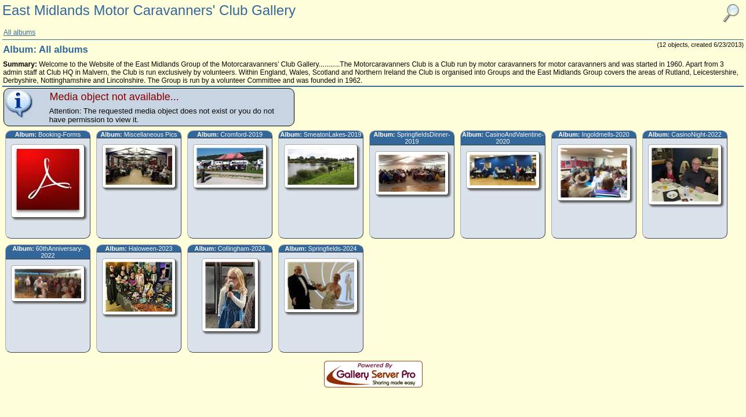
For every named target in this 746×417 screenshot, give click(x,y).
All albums (19, 32)
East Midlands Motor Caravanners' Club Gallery (149, 10)
